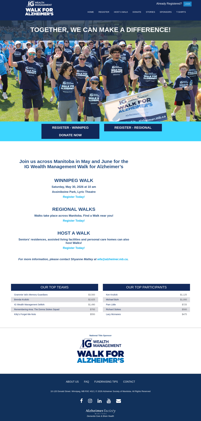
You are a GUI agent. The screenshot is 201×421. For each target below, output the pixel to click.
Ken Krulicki (112, 294)
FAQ (86, 381)
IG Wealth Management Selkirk (29, 304)
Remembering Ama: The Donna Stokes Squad (36, 309)
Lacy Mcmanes (113, 314)
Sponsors (166, 12)
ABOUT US (72, 381)
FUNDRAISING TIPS (106, 381)
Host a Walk (121, 12)
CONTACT (129, 381)
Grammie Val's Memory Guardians (31, 294)
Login (187, 4)
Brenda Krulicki (21, 299)
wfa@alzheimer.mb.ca (112, 259)
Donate (137, 12)
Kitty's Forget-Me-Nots (25, 314)
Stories (150, 12)
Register (104, 12)
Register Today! (74, 196)
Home (91, 12)
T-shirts (181, 12)
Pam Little (111, 304)
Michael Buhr (112, 299)
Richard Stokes (113, 309)
